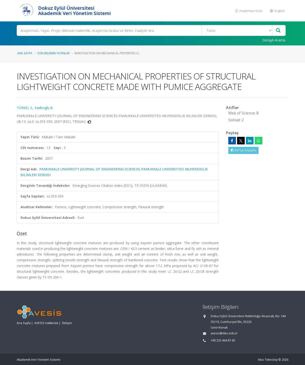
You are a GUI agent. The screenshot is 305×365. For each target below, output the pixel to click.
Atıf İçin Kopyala (243, 150)
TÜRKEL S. (25, 107)
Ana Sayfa (24, 53)
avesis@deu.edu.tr (224, 333)
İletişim (67, 323)
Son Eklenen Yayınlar (53, 53)
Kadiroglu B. (44, 107)
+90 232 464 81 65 (223, 340)
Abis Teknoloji (268, 360)
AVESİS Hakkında (46, 323)
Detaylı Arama (273, 40)
